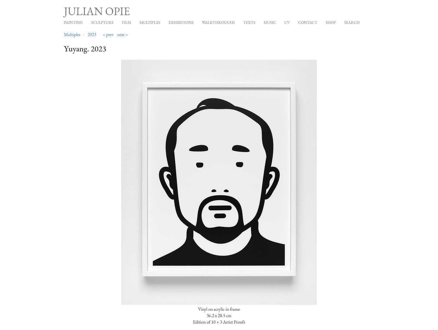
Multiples (149, 22)
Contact (307, 22)
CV (287, 22)
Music (270, 22)
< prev (108, 34)
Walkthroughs (218, 22)
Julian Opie (97, 11)
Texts (249, 22)
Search (352, 22)
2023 (92, 34)
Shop (331, 22)
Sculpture (102, 22)
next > (122, 34)
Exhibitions (180, 22)
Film (126, 22)
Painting (73, 22)
